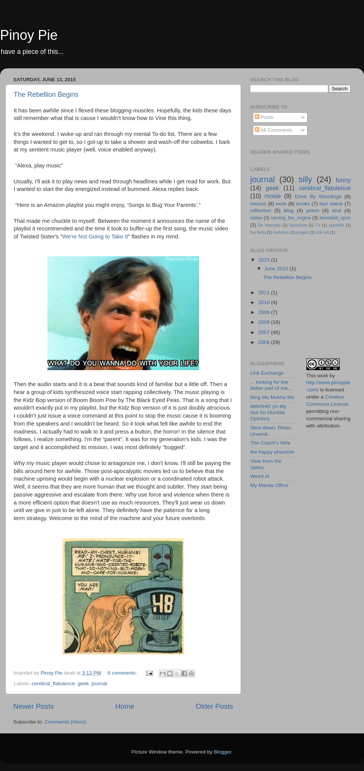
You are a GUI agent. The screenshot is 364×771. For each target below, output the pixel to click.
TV (317, 225)
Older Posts (214, 706)
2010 (264, 302)
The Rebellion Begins (46, 94)
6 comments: (123, 673)
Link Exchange (267, 373)
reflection (260, 210)
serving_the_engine (291, 218)
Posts (264, 117)
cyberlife (336, 225)
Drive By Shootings (318, 196)
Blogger (222, 752)
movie (272, 195)
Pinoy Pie (29, 35)
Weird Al (259, 476)
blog (288, 210)
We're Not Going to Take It (95, 236)
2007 (264, 332)
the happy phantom (272, 452)
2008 (264, 322)
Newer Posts (33, 706)
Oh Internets (269, 225)
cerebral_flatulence (53, 683)
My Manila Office (269, 485)
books (303, 204)
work (281, 204)
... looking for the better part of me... (271, 385)
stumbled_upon (335, 218)
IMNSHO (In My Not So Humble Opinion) (268, 412)
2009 (264, 312)
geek (83, 683)
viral (336, 210)
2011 (264, 292)
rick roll (322, 232)
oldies (256, 218)
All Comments (273, 130)
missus (258, 204)
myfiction (281, 232)
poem (312, 210)
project (303, 232)
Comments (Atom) (65, 722)
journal (99, 683)
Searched (298, 225)
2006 (264, 342)
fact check (331, 204)
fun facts (258, 232)
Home (124, 706)
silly (305, 179)
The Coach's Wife (270, 443)
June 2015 (277, 268)
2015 (264, 260)
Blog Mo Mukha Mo (272, 397)
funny (343, 180)
